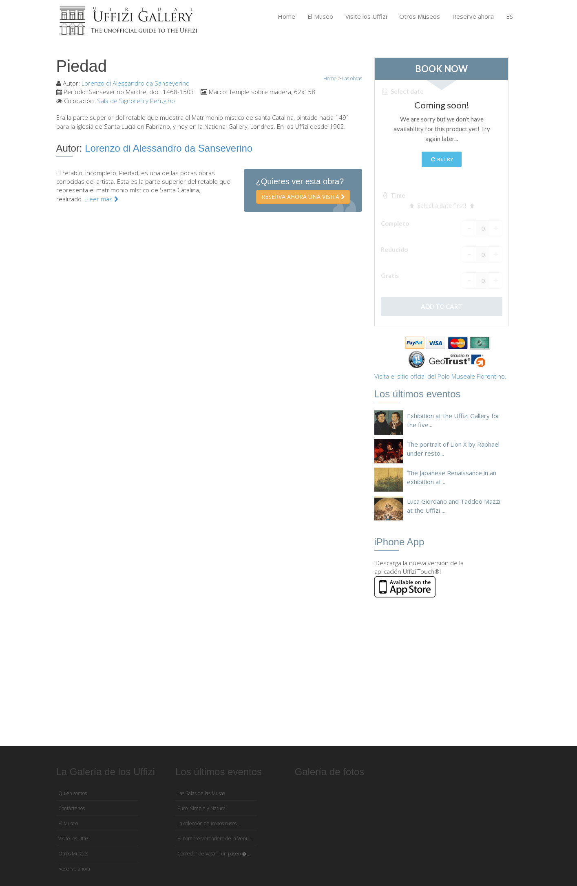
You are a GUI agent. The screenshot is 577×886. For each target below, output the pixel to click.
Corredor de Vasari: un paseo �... (213, 853)
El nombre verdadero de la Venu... (214, 838)
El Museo (320, 16)
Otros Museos (419, 16)
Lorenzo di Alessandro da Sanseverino (136, 83)
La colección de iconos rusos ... (209, 823)
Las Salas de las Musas (201, 793)
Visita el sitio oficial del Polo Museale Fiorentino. (440, 376)
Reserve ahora (473, 16)
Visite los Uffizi (366, 16)
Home (286, 16)
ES (509, 16)
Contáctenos (71, 808)
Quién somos (72, 793)
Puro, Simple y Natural (202, 808)
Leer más (102, 199)
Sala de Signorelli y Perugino (136, 101)
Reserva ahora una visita (303, 197)
